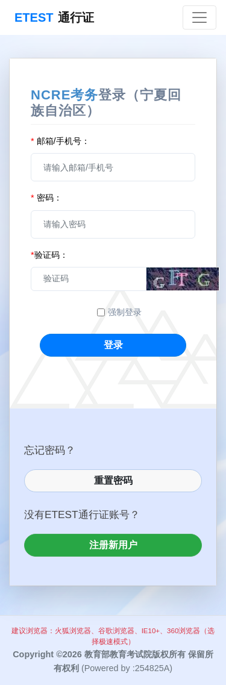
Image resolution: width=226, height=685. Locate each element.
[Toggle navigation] (199, 17)
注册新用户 (113, 545)
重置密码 (113, 480)
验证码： (49, 255)
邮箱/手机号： (60, 141)
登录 (113, 345)
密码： (46, 197)
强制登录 (125, 312)
